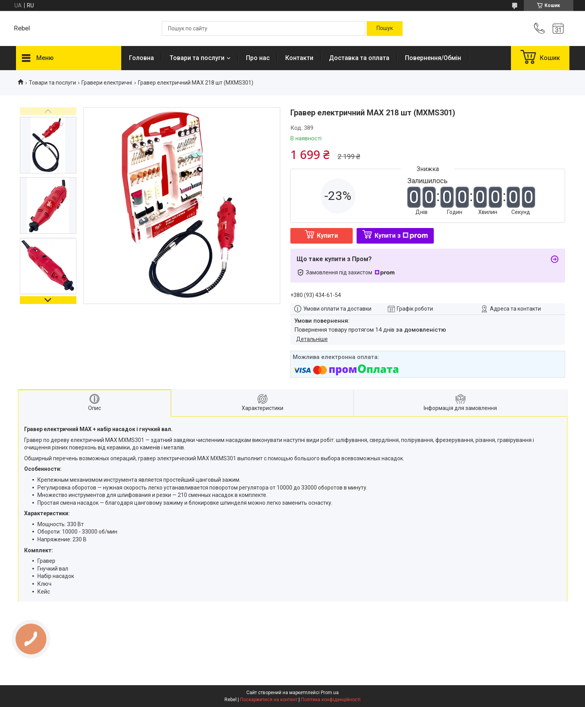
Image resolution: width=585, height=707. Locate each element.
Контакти (299, 58)
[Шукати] (385, 28)
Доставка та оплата (359, 58)
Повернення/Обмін (433, 58)
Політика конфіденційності (331, 699)
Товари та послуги (197, 58)
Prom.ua (330, 692)
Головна (141, 58)
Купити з (401, 235)
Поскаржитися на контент (268, 699)
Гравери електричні (106, 83)
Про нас (258, 58)
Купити (327, 235)
